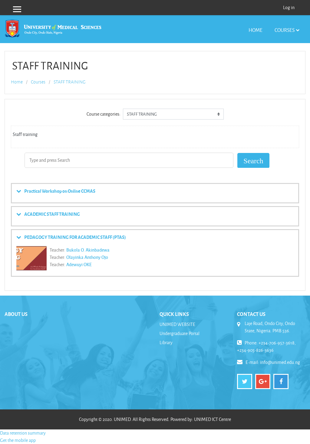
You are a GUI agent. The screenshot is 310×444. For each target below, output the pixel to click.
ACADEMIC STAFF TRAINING (52, 214)
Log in (289, 7)
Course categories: (103, 114)
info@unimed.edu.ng (280, 362)
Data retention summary (23, 433)
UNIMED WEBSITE (177, 324)
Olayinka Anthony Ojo (87, 257)
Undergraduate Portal (180, 333)
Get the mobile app (18, 440)
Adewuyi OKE (79, 264)
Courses (285, 29)
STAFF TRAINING (70, 82)
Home (255, 29)
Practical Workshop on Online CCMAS (59, 191)
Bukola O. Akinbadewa (88, 250)
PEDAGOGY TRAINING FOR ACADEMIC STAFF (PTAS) (75, 237)
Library (166, 342)
